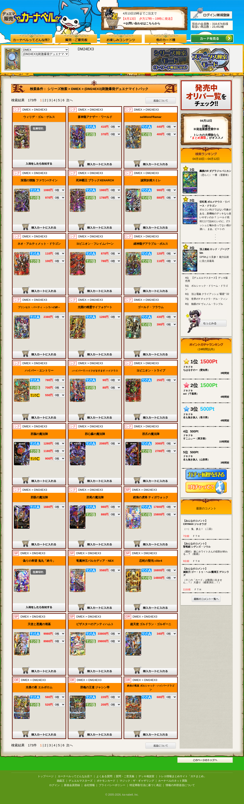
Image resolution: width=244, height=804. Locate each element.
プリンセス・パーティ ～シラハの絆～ (39, 307)
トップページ (46, 776)
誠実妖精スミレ (151, 180)
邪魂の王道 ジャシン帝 (95, 687)
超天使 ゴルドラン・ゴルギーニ (150, 624)
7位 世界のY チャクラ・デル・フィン (206, 298)
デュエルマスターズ (81, 780)
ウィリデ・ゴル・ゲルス (39, 117)
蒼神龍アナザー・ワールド (95, 117)
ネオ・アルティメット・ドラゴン (39, 243)
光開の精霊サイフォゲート (95, 307)
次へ (69, 100)
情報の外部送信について (180, 785)
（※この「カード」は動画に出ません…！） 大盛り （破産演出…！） (207, 575)
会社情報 (89, 785)
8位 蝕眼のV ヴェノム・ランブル (204, 304)
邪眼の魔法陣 (39, 497)
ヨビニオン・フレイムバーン (95, 243)
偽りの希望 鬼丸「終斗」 (39, 560)
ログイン (54, 785)
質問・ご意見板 (125, 776)
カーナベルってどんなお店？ (75, 776)
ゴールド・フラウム (151, 307)
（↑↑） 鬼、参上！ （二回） (207, 524)
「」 (199, 137)
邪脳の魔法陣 (39, 434)
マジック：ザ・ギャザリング (137, 780)
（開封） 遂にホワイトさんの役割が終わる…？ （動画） (207, 549)
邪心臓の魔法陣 (95, 434)
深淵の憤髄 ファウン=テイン (39, 180)
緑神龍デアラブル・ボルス (151, 243)
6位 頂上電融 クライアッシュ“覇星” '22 (207, 294)
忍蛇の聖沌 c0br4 (150, 560)
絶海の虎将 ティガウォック (150, 497)
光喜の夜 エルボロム (39, 687)
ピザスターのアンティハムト (95, 624)
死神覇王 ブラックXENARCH (95, 180)
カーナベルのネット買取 (172, 780)
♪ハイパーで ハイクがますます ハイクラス (95, 370)
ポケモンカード (106, 780)
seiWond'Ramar (151, 117)
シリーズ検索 (57, 89)
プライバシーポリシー (112, 785)
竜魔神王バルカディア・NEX (95, 560)
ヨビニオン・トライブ (150, 370)
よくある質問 (104, 776)
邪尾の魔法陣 (95, 497)
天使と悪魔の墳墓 (39, 624)
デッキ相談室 (146, 776)
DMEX (76, 89)
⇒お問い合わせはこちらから (141, 23)
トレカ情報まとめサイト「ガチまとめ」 (182, 776)
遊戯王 (61, 780)
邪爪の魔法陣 (150, 434)
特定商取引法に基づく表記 (145, 785)
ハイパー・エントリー (39, 370)
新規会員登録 (72, 785)
